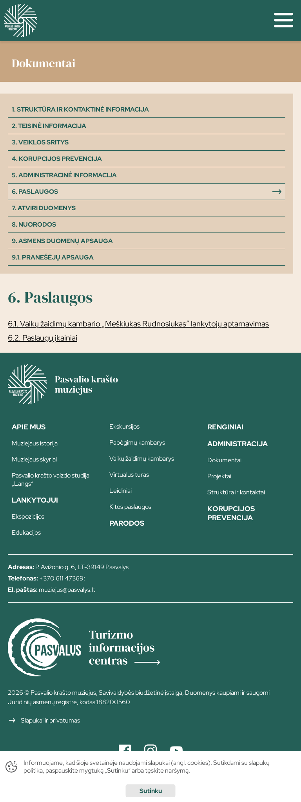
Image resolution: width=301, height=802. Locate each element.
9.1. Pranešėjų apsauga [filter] (53, 257)
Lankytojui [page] (35, 500)
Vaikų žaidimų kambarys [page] (141, 458)
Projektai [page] (219, 476)
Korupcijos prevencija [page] (231, 513)
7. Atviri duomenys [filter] (44, 208)
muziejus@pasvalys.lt (67, 590)
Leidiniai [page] (120, 491)
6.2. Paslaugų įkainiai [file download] (42, 338)
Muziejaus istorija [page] (35, 443)
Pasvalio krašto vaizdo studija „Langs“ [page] (50, 479)
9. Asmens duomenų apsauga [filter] (62, 241)
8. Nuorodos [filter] (34, 224)
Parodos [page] (126, 523)
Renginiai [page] (225, 426)
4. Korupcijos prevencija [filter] (57, 159)
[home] (133, 20)
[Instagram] (150, 750)
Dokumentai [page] (224, 460)
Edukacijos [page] (26, 532)
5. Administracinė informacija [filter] (64, 175)
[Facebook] (125, 750)
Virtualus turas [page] (129, 474)
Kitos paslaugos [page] (130, 507)
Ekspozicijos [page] (28, 516)
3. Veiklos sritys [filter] (40, 142)
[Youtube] (176, 750)
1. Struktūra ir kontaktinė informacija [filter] (80, 109)
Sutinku (151, 791)
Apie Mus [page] (28, 426)
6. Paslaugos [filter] (35, 191)
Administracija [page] (237, 443)
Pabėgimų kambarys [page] (137, 442)
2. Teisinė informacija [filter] (49, 126)
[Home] (74, 401)
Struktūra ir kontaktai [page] (236, 492)
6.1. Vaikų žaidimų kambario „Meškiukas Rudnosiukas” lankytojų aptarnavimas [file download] (138, 324)
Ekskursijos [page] (124, 426)
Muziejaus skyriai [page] (34, 459)
